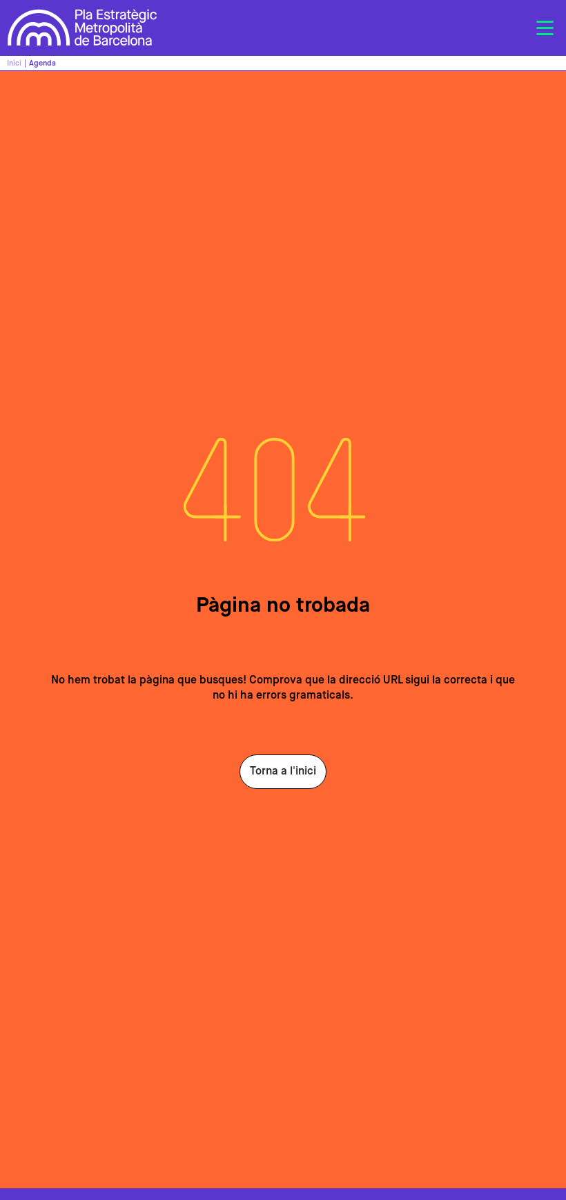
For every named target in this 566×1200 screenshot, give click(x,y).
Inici (14, 63)
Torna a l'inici (283, 771)
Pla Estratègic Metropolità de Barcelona (82, 28)
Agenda (42, 63)
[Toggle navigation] (544, 28)
